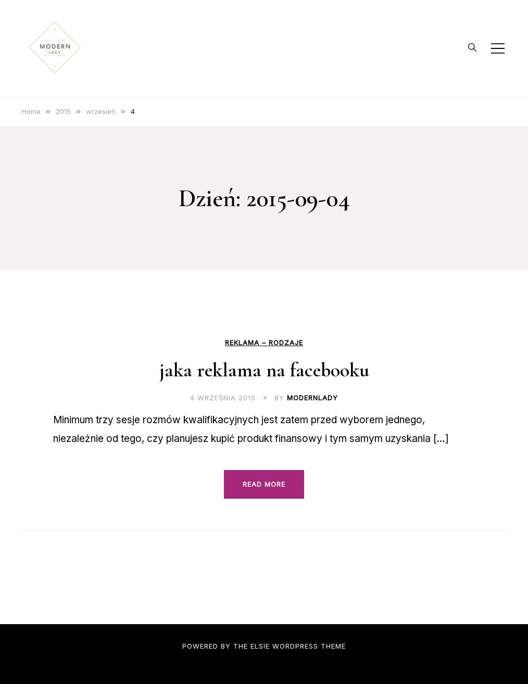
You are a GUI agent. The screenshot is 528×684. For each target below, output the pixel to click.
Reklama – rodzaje (264, 342)
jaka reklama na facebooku (264, 370)
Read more (264, 484)
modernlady (312, 398)
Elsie (260, 646)
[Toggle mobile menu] (497, 48)
